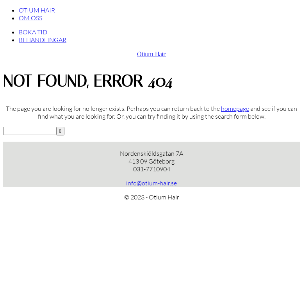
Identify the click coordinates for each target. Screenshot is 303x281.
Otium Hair (151, 54)
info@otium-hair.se (151, 183)
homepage (235, 108)
